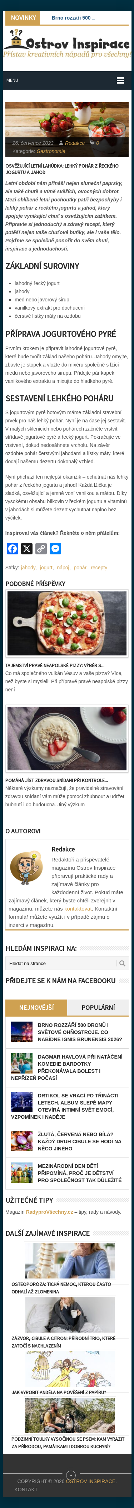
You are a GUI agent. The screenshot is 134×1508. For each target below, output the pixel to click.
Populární (98, 1007)
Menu (12, 80)
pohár (80, 567)
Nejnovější (36, 1007)
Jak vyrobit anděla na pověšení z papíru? (58, 1392)
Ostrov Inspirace (90, 1481)
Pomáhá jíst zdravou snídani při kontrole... (56, 780)
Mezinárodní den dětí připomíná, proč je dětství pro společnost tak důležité (80, 1173)
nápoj (63, 567)
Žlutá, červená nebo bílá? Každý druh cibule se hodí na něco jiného (79, 1141)
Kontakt (26, 1489)
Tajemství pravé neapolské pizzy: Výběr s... (54, 665)
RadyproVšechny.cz (49, 1212)
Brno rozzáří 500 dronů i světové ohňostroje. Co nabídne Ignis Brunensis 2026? (80, 1032)
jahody (28, 567)
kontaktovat (78, 909)
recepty (99, 567)
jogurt (46, 567)
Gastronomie (50, 151)
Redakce (75, 143)
